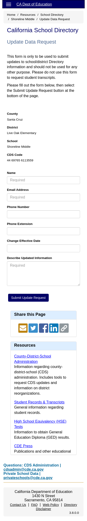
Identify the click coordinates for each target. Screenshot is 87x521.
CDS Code (14, 155)
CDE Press (23, 446)
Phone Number (18, 207)
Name (11, 173)
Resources (27, 14)
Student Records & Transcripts (39, 402)
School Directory (52, 14)
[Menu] (8, 4)
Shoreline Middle (23, 19)
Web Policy (51, 505)
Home (11, 14)
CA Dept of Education (34, 4)
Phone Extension (19, 224)
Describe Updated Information (29, 258)
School (12, 141)
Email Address (18, 190)
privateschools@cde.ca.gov (27, 478)
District (12, 127)
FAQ (34, 505)
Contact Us (18, 505)
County (12, 113)
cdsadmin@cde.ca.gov (23, 469)
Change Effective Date (23, 241)
